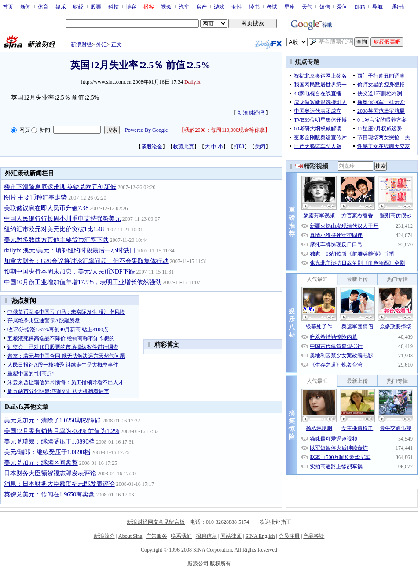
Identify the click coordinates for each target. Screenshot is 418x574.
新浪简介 (104, 536)
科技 (113, 6)
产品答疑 (313, 536)
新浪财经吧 (251, 113)
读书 (254, 6)
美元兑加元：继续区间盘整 (41, 462)
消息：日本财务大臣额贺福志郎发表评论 (59, 484)
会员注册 (289, 536)
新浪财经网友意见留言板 (156, 522)
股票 (96, 6)
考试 (272, 6)
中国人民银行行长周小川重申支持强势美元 (62, 218)
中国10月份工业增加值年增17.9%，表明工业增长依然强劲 (82, 282)
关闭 (260, 147)
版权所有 (220, 563)
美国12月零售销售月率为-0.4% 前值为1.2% (62, 431)
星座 (289, 6)
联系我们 (181, 536)
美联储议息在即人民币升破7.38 (46, 208)
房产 (201, 6)
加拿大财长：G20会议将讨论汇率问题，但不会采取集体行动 (86, 261)
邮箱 (360, 6)
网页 (24, 130)
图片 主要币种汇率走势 (35, 197)
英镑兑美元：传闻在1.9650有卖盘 (49, 494)
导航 (377, 6)
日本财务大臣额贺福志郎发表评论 (50, 473)
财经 (78, 6)
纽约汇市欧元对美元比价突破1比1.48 (54, 229)
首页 (8, 6)
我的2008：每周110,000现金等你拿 (224, 130)
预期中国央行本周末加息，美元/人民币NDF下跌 (69, 271)
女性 (236, 6)
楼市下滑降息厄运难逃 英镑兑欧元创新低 (60, 187)
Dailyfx (192, 82)
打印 (239, 147)
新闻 (25, 6)
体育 (43, 6)
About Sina (130, 536)
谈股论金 (151, 147)
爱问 (342, 6)
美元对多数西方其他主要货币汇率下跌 (56, 240)
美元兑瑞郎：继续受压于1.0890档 (49, 441)
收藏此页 (183, 147)
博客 (131, 6)
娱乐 (60, 6)
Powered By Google (146, 130)
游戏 (219, 6)
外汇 (101, 44)
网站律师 (231, 536)
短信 (324, 6)
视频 (166, 6)
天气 (307, 6)
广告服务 (156, 536)
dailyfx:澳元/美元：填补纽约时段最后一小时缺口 (70, 250)
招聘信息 (206, 536)
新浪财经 (81, 44)
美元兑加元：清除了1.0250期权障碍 (52, 420)
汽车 (184, 6)
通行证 (399, 6)
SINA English (260, 536)
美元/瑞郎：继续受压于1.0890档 (47, 452)
